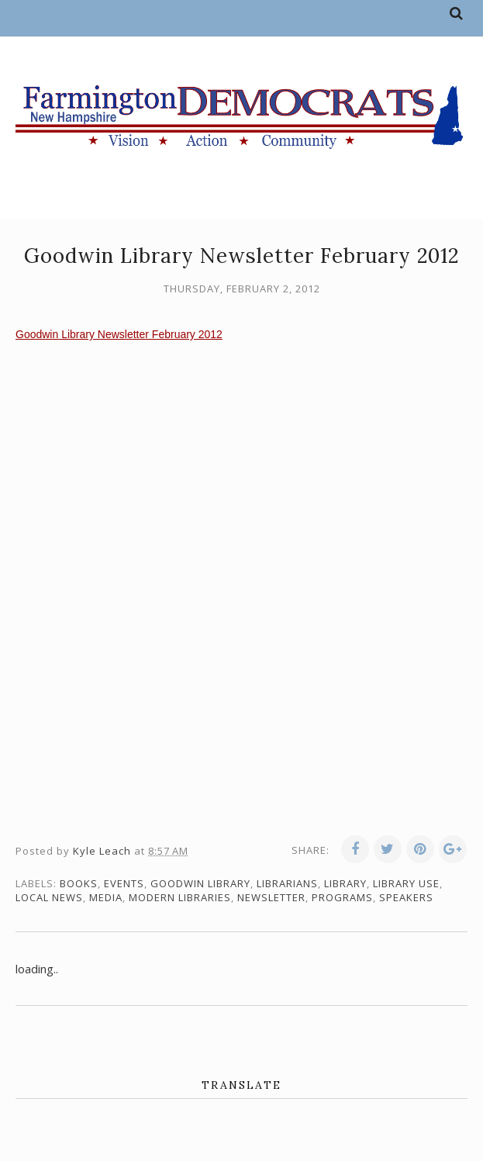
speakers (406, 897)
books (79, 883)
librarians (287, 883)
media (105, 897)
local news (49, 897)
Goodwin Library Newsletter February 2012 (119, 334)
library (345, 883)
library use (406, 883)
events (124, 883)
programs (342, 897)
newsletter (271, 897)
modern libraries (180, 897)
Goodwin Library (200, 883)
